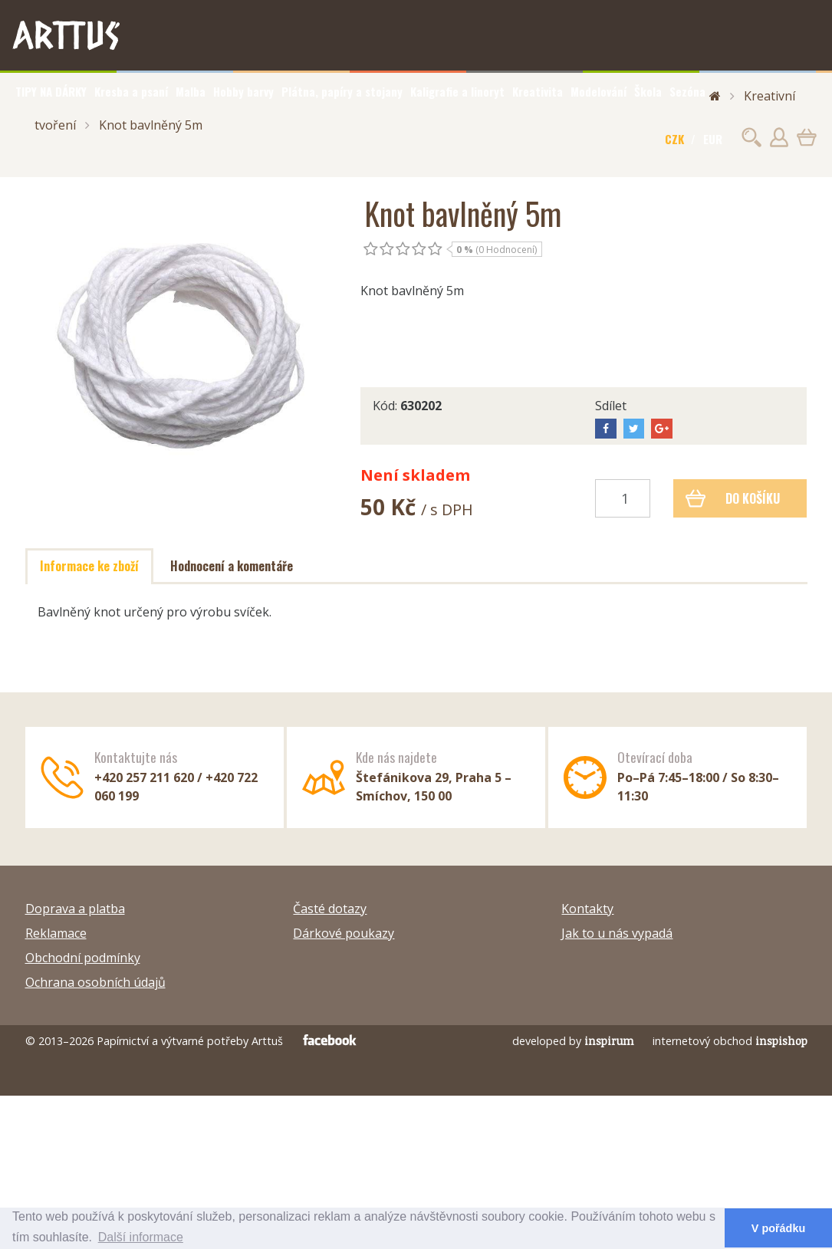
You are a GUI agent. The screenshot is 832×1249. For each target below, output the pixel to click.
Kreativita (537, 91)
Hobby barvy (243, 91)
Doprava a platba (75, 908)
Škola (648, 91)
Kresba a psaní (131, 91)
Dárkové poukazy (343, 933)
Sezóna (687, 91)
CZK (674, 138)
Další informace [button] (140, 1237)
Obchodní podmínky (82, 957)
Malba (191, 91)
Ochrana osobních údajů (95, 982)
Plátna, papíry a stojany (342, 91)
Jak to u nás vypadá (617, 933)
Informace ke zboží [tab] (89, 566)
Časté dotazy (330, 908)
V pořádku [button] (778, 1228)
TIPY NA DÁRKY (51, 91)
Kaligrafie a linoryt (457, 91)
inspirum (609, 1041)
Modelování (598, 91)
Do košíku (733, 498)
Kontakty (587, 908)
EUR (712, 138)
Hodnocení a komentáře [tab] (231, 566)
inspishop (781, 1041)
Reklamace (56, 933)
